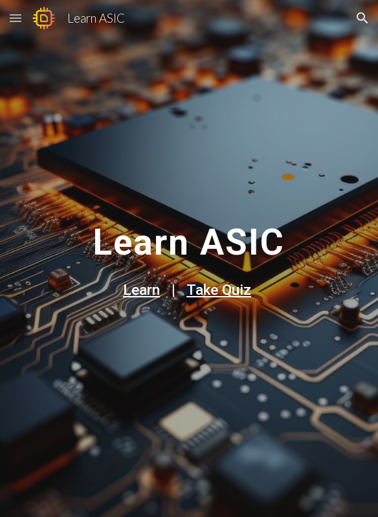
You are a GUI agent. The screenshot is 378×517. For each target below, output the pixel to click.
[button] (15, 18)
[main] (189, 237)
